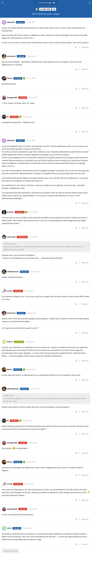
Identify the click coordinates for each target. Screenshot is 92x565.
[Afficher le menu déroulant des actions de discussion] (89, 3)
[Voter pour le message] (77, 47)
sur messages (46, 3)
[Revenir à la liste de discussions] (2, 3)
